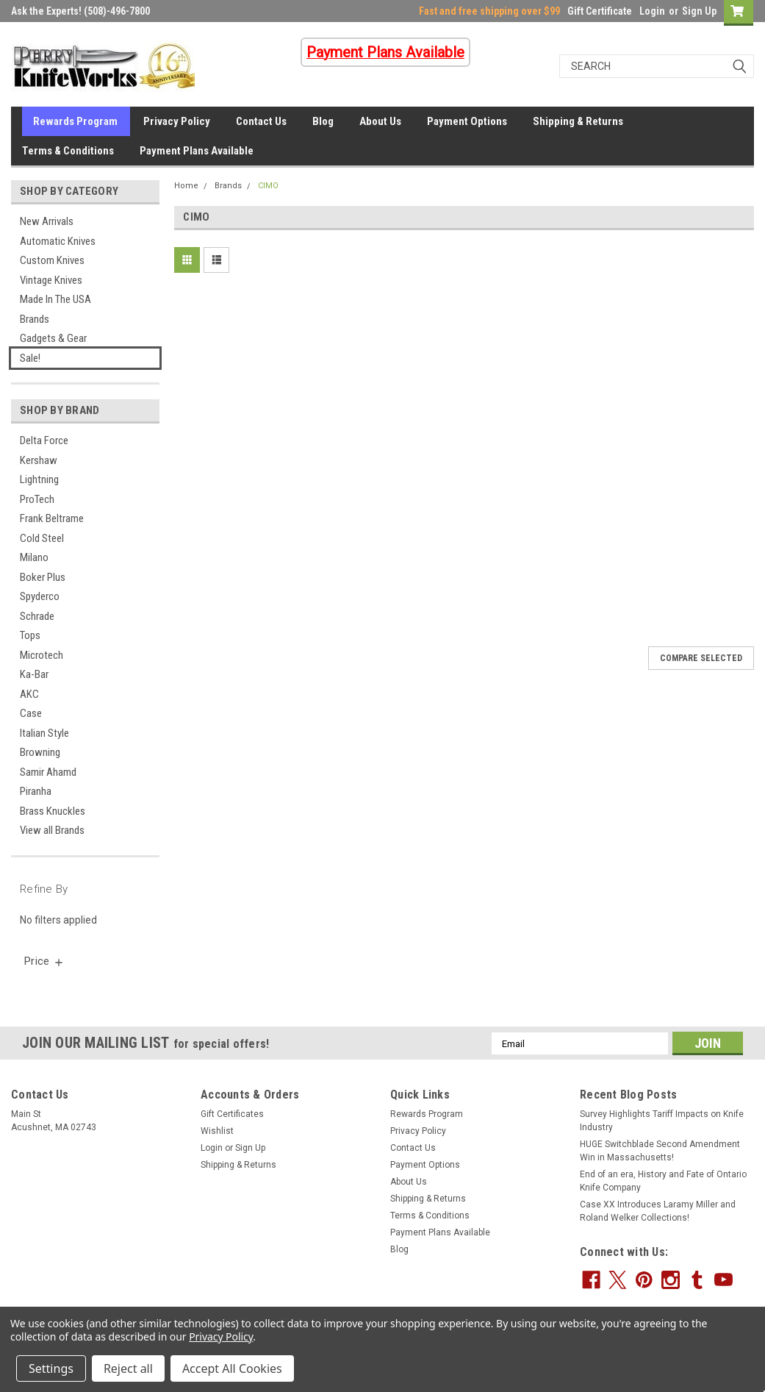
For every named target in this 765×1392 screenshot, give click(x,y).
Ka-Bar (34, 674)
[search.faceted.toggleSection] (44, 961)
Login (652, 11)
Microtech (41, 655)
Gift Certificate (599, 11)
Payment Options (467, 121)
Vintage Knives (51, 280)
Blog (323, 121)
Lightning (39, 479)
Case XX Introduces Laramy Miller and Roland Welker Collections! (658, 1211)
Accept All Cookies (232, 1368)
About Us (380, 121)
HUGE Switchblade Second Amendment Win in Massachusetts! (660, 1151)
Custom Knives (52, 260)
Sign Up (699, 11)
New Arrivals (46, 221)
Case (31, 713)
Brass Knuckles (52, 811)
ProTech (37, 499)
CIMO (268, 185)
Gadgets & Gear (53, 338)
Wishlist (217, 1131)
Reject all (128, 1368)
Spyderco (40, 596)
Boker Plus (42, 577)
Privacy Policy (176, 121)
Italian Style (44, 733)
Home (186, 185)
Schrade (37, 616)
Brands (34, 319)
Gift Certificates (232, 1114)
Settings (51, 1368)
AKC (29, 694)
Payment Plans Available (197, 150)
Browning (40, 752)
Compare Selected (701, 658)
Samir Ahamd (48, 772)
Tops (30, 635)
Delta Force (44, 440)
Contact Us (261, 121)
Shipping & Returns (578, 121)
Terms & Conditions (68, 150)
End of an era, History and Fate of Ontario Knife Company (663, 1181)
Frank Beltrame (52, 518)
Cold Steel (42, 538)
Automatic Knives (58, 241)
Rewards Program (75, 121)
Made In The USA (55, 299)
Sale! (30, 358)
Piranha (35, 791)
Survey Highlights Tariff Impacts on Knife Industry (662, 1120)
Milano (34, 557)
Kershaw (38, 460)
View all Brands (52, 830)
